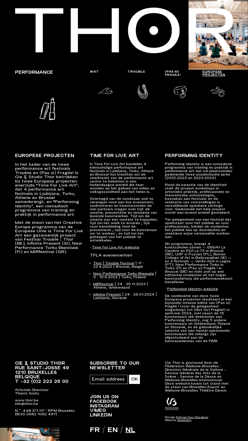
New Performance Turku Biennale (123, 274)
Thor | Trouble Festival (113, 263)
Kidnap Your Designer (192, 418)
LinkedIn (101, 415)
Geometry (184, 420)
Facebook (103, 402)
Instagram (104, 406)
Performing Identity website (192, 289)
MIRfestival (103, 284)
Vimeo (98, 411)
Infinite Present (107, 294)
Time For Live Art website (115, 247)
